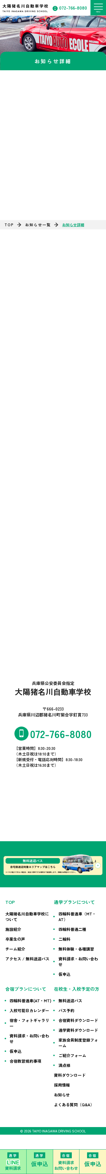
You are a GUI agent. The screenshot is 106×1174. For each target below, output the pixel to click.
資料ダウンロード (70, 1075)
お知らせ (62, 1095)
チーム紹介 (15, 949)
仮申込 (64, 974)
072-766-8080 (73, 7)
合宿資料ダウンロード (78, 1020)
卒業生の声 (15, 939)
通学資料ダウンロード (78, 1030)
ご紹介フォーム (72, 1055)
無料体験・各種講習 (76, 949)
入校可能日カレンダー (29, 1010)
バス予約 (66, 1010)
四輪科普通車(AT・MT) (30, 1000)
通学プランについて (74, 902)
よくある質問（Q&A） (74, 1104)
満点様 (64, 1065)
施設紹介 (13, 929)
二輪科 (64, 939)
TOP (9, 224)
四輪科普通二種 (72, 929)
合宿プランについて (25, 988)
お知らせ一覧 (38, 224)
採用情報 (62, 1085)
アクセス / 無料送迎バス (27, 959)
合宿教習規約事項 (25, 1061)
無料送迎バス (70, 1000)
